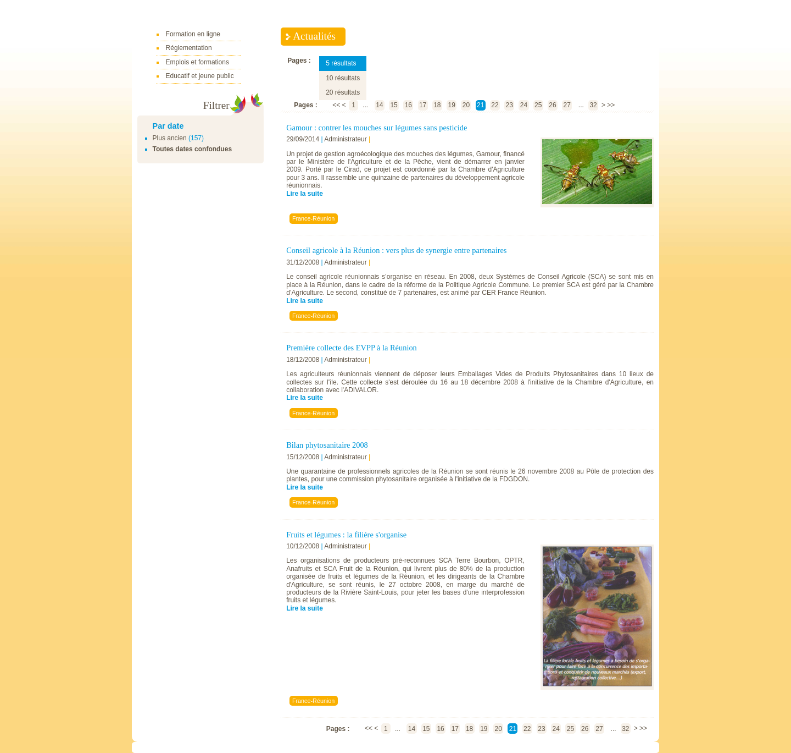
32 (593, 105)
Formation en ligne (193, 34)
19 (451, 105)
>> (611, 105)
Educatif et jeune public (200, 76)
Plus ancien (170, 138)
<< (336, 105)
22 (494, 105)
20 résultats (343, 92)
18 (437, 105)
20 (466, 105)
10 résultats (343, 78)
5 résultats (341, 63)
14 (379, 105)
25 (538, 105)
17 (422, 105)
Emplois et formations (197, 62)
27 (567, 105)
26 (552, 105)
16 (408, 105)
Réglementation (189, 48)
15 (393, 105)
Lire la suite (304, 193)
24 (523, 105)
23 (509, 105)
